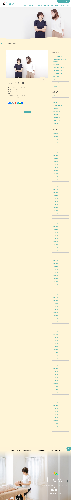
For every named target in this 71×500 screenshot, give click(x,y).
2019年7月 (55, 325)
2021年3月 (55, 263)
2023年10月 (55, 176)
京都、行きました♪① (57, 76)
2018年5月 (55, 358)
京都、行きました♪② (57, 73)
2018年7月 (55, 352)
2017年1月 (55, 408)
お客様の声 (40, 5)
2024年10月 (55, 149)
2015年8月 (55, 436)
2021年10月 (55, 241)
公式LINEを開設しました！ (58, 56)
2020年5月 (55, 294)
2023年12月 (55, 170)
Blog (68, 5)
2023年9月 (55, 179)
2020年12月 (55, 272)
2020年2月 (55, 303)
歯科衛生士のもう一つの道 (58, 67)
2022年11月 (55, 201)
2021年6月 (55, 254)
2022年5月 (55, 220)
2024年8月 (55, 152)
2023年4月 (55, 189)
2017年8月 (55, 386)
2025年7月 (55, 142)
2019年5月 (55, 331)
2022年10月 (55, 204)
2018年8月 (55, 349)
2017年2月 (55, 405)
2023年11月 (55, 173)
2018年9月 (55, 346)
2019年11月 (55, 312)
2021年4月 (55, 260)
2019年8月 (55, 321)
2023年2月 (55, 195)
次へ (29, 112)
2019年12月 (55, 309)
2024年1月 (55, 167)
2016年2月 (55, 426)
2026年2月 (55, 133)
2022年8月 (55, 210)
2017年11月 (55, 377)
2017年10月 (55, 380)
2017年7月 (55, 389)
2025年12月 (55, 136)
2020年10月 (55, 278)
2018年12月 (55, 337)
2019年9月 (55, 318)
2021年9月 (55, 244)
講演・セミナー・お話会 (48, 5)
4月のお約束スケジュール (58, 79)
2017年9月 (55, 383)
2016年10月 (55, 417)
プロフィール (62, 5)
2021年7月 (55, 250)
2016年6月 (55, 423)
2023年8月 (55, 183)
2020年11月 (55, 275)
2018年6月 (55, 355)
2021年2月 (55, 266)
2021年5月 (55, 257)
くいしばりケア (56, 120)
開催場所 (56, 5)
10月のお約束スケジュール (58, 83)
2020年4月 (55, 297)
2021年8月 (55, 247)
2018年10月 (55, 343)
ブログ (5, 43)
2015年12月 (55, 433)
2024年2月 (55, 164)
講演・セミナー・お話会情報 (59, 99)
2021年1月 (55, 269)
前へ (25, 112)
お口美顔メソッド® (32, 5)
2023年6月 (55, 186)
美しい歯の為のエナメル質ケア (59, 64)
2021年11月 (55, 238)
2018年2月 (55, 368)
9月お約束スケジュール (58, 86)
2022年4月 (55, 223)
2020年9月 (55, 281)
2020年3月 (55, 300)
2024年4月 (55, 158)
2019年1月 (55, 334)
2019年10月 (55, 315)
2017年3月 (55, 402)
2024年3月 (55, 161)
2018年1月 (55, 371)
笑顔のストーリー (57, 111)
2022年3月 (55, 226)
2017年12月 (55, 374)
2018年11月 (55, 340)
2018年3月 (55, 365)
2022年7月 (55, 213)
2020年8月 (55, 284)
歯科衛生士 (55, 114)
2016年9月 (55, 420)
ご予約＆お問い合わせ (55, 450)
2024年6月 (55, 155)
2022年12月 (55, 198)
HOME (25, 5)
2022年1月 (55, 232)
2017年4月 (55, 399)
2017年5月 (55, 396)
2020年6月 (55, 291)
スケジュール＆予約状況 (58, 105)
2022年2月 (55, 229)
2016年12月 (55, 411)
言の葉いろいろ (56, 123)
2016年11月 (55, 414)
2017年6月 (55, 392)
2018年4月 (55, 362)
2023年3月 (55, 192)
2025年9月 (55, 139)
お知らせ (55, 95)
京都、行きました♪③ (57, 70)
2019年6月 (55, 328)
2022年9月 (55, 207)
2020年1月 (55, 306)
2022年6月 (55, 217)
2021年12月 (55, 235)
